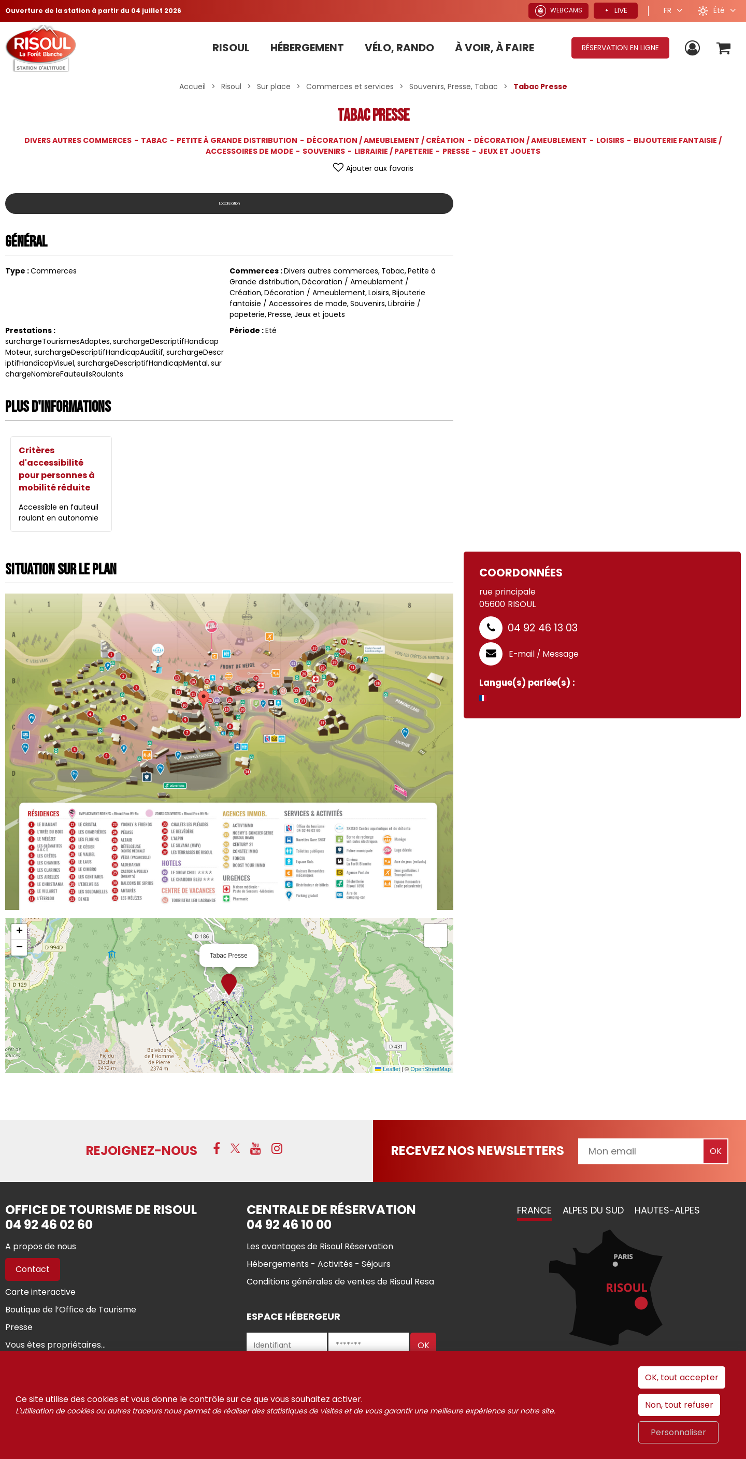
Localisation (229, 203)
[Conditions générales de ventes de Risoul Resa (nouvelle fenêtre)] (340, 1282)
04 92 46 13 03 (543, 627)
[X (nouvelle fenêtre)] (235, 1149)
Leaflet (387, 1069)
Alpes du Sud (593, 1210)
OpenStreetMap (430, 1069)
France (534, 1210)
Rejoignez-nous (141, 1150)
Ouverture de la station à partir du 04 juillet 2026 (102, 10)
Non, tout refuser (679, 1405)
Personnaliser (678, 1432)
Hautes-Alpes (667, 1210)
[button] (721, 48)
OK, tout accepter (682, 1377)
